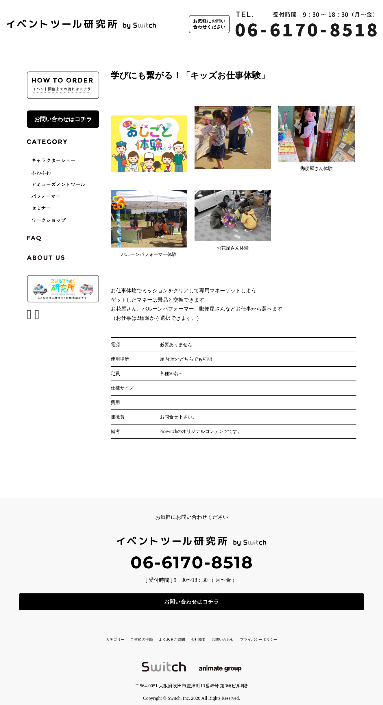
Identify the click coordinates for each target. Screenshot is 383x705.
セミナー (41, 208)
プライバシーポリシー (293, 634)
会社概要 (203, 634)
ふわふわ (41, 172)
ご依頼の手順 (118, 634)
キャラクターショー (54, 160)
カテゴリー (78, 634)
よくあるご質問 (163, 634)
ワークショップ (49, 220)
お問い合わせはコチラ (63, 119)
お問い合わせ (241, 634)
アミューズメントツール (59, 184)
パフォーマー (46, 196)
